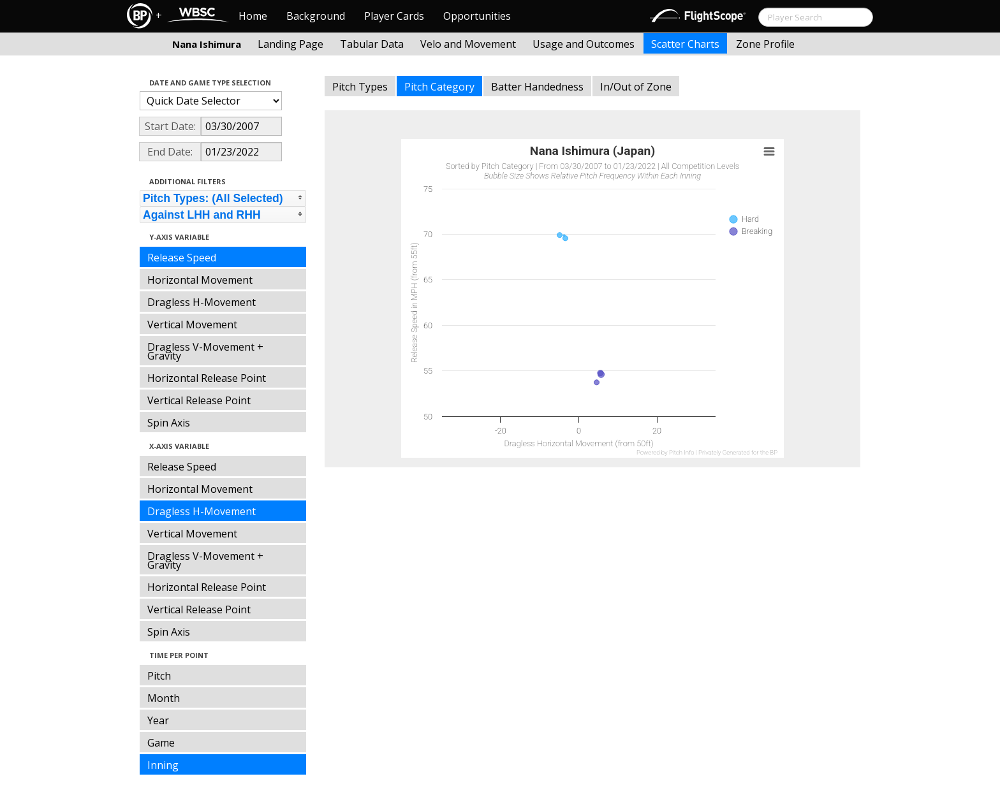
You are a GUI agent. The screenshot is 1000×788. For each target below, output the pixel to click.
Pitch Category (439, 87)
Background (315, 16)
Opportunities (477, 16)
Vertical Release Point (199, 400)
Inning (163, 765)
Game (161, 743)
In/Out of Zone (636, 87)
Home (253, 16)
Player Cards (394, 16)
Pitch (159, 676)
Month (163, 698)
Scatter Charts (685, 44)
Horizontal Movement (200, 280)
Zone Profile (765, 44)
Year (158, 720)
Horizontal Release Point (206, 378)
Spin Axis (168, 423)
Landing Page (290, 44)
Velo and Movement (468, 44)
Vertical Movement (192, 324)
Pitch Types (360, 87)
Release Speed (181, 258)
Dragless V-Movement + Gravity (205, 351)
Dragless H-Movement (201, 302)
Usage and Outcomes (584, 44)
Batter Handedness (537, 87)
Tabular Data (372, 44)
